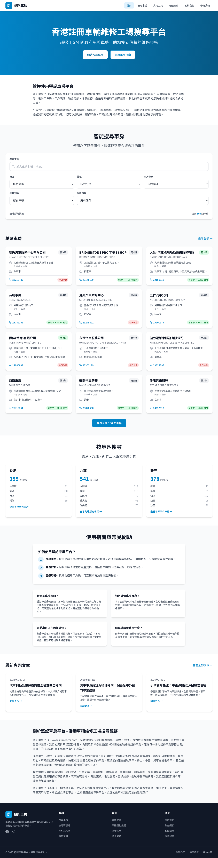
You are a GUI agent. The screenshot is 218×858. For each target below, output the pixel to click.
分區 (79, 176)
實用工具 (158, 5)
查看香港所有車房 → (21, 506)
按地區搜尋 (65, 825)
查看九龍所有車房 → (91, 511)
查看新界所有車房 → (161, 511)
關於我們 (189, 5)
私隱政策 (169, 830)
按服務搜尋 (65, 830)
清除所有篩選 (17, 213)
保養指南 (116, 830)
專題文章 (173, 5)
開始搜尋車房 (95, 55)
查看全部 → (205, 238)
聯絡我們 (205, 5)
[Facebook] (7, 831)
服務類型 (81, 193)
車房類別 (148, 176)
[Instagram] (13, 831)
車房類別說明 (119, 825)
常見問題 (116, 836)
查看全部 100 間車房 (109, 423)
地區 (12, 176)
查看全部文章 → (203, 665)
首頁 (129, 5)
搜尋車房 (142, 5)
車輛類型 (14, 193)
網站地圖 (208, 852)
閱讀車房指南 (123, 55)
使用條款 (169, 836)
